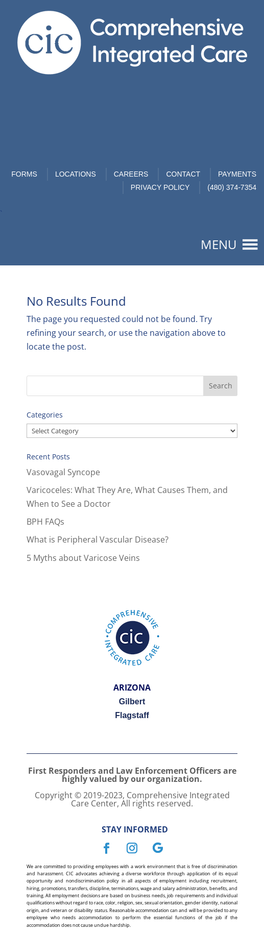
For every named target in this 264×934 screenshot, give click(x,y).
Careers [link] (131, 174)
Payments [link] (237, 174)
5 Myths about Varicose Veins (83, 557)
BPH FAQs (45, 521)
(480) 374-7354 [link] (231, 187)
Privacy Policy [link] (160, 187)
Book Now (142, 103)
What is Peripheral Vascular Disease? (98, 539)
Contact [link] (183, 174)
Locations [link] (75, 174)
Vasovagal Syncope (63, 472)
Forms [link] (24, 174)
